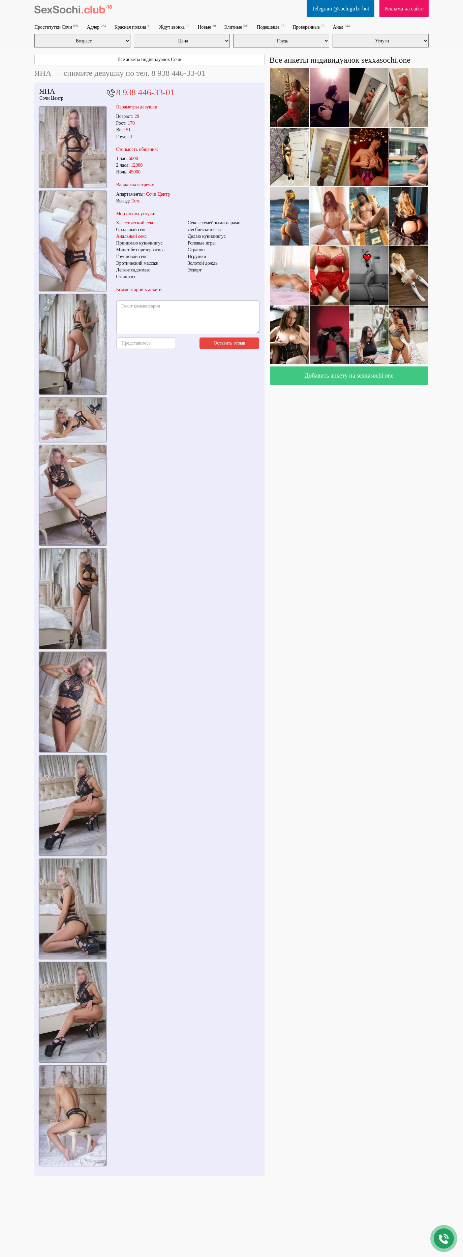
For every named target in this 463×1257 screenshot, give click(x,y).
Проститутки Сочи (56, 27)
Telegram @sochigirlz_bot (340, 8)
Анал (341, 27)
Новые (207, 27)
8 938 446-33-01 (145, 92)
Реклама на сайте (404, 8)
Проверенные (308, 27)
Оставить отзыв (229, 343)
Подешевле (270, 27)
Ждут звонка (174, 27)
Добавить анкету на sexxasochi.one (349, 375)
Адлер (96, 27)
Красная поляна (133, 27)
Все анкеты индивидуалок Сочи (149, 59)
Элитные (236, 27)
